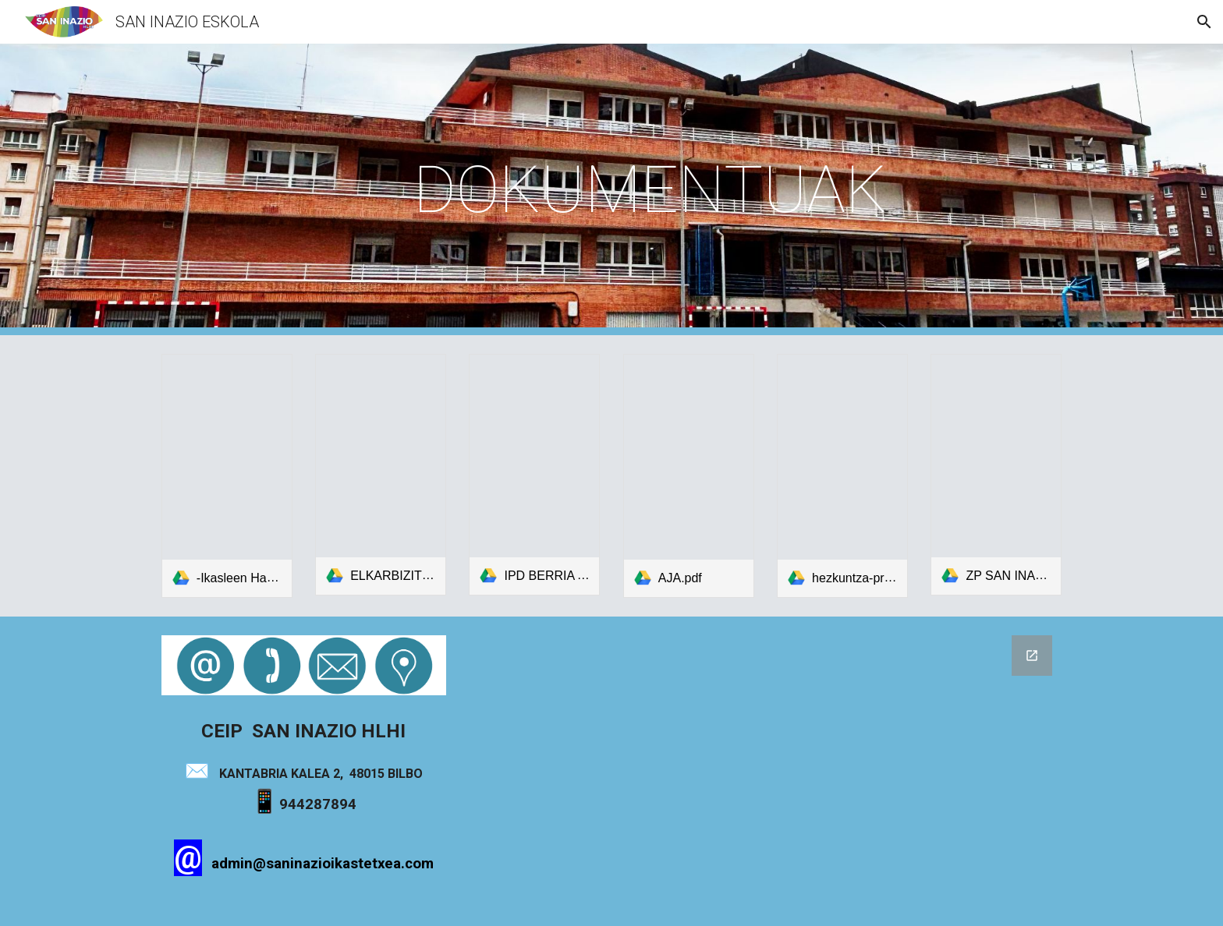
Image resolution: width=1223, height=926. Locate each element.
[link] (226, 476)
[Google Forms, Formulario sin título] (765, 771)
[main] (649, 190)
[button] (1204, 22)
